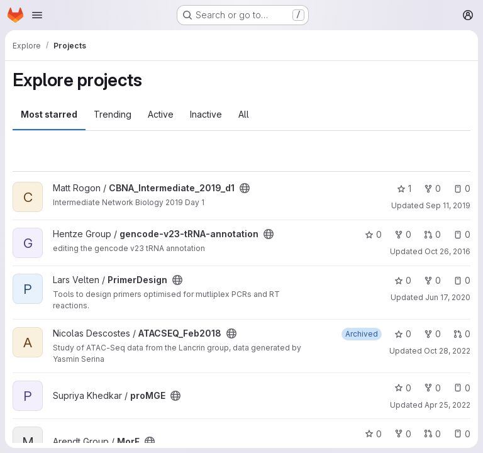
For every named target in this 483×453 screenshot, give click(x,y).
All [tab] (243, 114)
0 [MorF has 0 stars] (373, 433)
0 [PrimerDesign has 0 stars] (402, 280)
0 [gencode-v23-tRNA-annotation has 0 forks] (402, 234)
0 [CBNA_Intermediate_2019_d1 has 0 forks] (432, 188)
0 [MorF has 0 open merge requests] (432, 433)
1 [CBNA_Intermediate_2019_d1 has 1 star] (404, 188)
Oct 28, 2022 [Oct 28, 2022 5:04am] (447, 350)
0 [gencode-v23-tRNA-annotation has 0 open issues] (461, 234)
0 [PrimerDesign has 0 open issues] (461, 280)
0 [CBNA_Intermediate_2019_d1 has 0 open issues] (461, 188)
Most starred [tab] (49, 114)
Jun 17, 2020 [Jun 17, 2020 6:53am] (447, 297)
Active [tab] (161, 114)
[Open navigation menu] (37, 15)
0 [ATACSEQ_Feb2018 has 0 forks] (432, 333)
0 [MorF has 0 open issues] (461, 433)
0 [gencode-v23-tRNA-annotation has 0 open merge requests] (432, 234)
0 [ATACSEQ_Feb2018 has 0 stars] (402, 333)
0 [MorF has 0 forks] (402, 433)
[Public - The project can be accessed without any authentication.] (245, 188)
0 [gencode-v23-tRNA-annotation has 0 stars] (373, 234)
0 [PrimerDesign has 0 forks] (432, 280)
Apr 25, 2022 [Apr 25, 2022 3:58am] (447, 405)
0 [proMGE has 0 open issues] (461, 388)
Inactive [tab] (206, 114)
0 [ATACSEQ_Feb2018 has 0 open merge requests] (461, 333)
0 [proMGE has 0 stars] (402, 388)
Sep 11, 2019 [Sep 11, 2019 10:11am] (448, 205)
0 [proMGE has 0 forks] (432, 388)
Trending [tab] (112, 114)
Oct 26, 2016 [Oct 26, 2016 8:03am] (447, 251)
